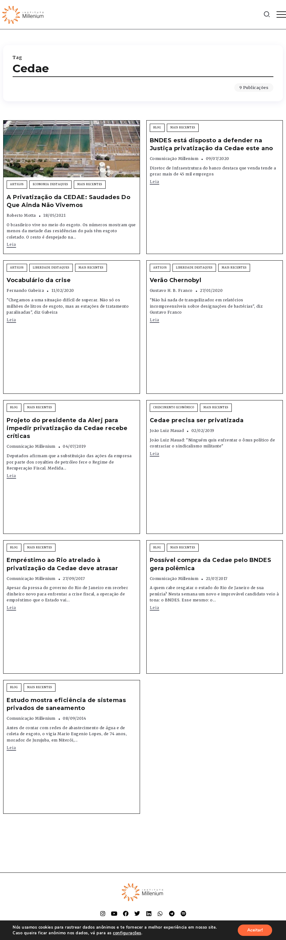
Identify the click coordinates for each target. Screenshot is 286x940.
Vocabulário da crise (39, 280)
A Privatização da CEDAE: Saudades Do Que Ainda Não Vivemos (68, 201)
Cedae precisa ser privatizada (197, 420)
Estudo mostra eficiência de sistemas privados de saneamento (66, 704)
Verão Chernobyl (175, 280)
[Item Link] (71, 149)
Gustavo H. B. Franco (171, 290)
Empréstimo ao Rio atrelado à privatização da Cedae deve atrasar (62, 564)
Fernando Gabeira (25, 290)
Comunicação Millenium (174, 158)
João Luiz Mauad (167, 430)
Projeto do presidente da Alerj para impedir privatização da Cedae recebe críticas (67, 428)
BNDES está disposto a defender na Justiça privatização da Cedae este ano (211, 144)
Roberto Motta (21, 215)
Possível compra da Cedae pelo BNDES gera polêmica (210, 564)
